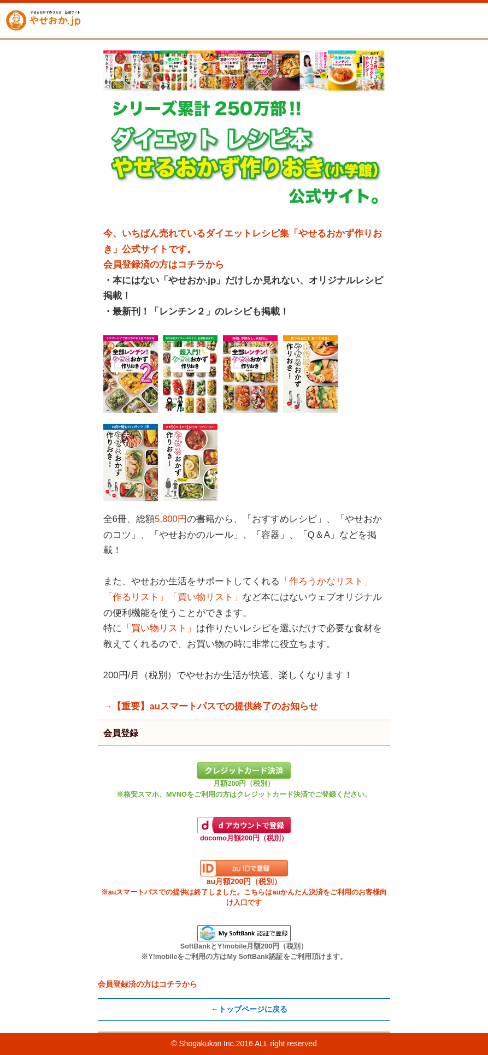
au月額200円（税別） (244, 883)
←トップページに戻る (249, 1009)
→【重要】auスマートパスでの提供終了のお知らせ (210, 706)
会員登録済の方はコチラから (163, 264)
